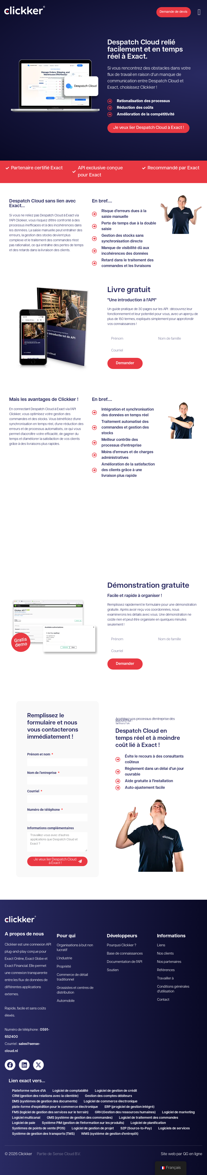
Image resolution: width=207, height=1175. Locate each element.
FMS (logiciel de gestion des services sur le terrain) (50, 1112)
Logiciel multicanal (26, 1118)
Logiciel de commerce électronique (110, 1101)
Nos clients (165, 954)
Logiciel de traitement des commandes (148, 1118)
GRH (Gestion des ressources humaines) (125, 1112)
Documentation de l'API (124, 962)
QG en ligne (192, 1154)
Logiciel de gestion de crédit (116, 1091)
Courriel (33, 791)
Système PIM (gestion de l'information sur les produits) (83, 1123)
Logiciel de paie (23, 1123)
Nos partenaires (169, 962)
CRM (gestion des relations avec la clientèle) (45, 1096)
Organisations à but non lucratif (75, 948)
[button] (199, 12)
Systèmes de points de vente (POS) (38, 1128)
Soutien (113, 970)
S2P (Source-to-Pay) (136, 1128)
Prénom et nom (39, 754)
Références (166, 970)
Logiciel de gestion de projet (93, 1128)
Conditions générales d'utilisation (173, 989)
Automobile (66, 1001)
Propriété (64, 967)
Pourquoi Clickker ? (121, 945)
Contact (163, 1000)
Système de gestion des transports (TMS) (43, 1134)
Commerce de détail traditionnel (72, 977)
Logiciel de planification (148, 1123)
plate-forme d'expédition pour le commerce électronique (55, 1107)
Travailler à (165, 978)
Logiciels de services (174, 1128)
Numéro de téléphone (44, 809)
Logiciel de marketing (178, 1112)
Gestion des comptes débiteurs (108, 1096)
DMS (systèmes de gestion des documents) (44, 1101)
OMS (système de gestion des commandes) (79, 1118)
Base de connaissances (125, 954)
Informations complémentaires (50, 828)
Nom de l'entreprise (42, 773)
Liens (161, 945)
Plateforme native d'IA (29, 1091)
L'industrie (64, 958)
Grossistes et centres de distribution (75, 990)
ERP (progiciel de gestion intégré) (129, 1107)
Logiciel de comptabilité (70, 1091)
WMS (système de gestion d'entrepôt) (109, 1134)
